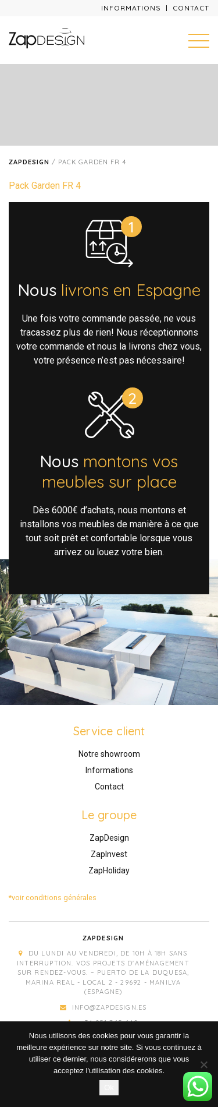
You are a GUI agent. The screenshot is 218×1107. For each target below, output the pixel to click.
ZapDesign (109, 837)
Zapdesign (29, 162)
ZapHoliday (109, 870)
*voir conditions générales (53, 897)
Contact (191, 7)
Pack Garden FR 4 (45, 185)
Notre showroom (109, 754)
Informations (131, 7)
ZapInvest (109, 854)
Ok (109, 1087)
